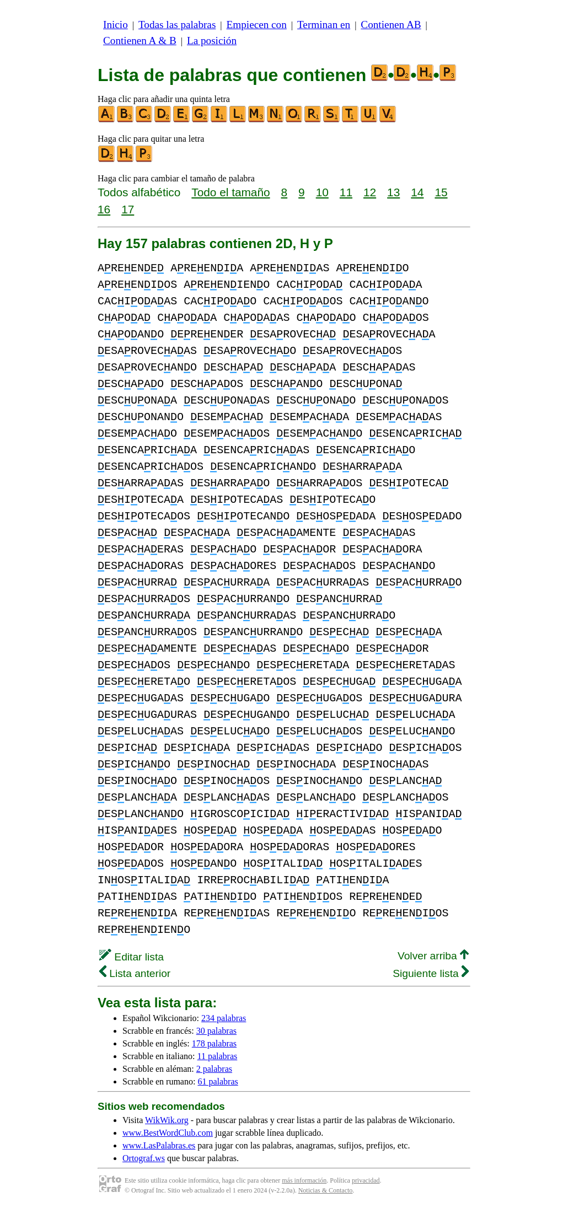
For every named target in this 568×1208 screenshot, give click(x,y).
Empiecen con (257, 24)
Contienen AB (391, 24)
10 (322, 192)
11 (346, 192)
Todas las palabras (177, 24)
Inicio (115, 24)
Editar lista (131, 957)
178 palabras (214, 1043)
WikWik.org (167, 1120)
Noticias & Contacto (325, 1190)
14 (417, 192)
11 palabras (217, 1056)
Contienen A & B (139, 40)
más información (304, 1180)
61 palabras (217, 1081)
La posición (212, 40)
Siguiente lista (431, 973)
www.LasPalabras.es (158, 1145)
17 (127, 209)
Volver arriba (433, 956)
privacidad (366, 1180)
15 (441, 192)
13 (393, 192)
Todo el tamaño (230, 192)
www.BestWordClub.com (167, 1132)
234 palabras (223, 1018)
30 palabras (216, 1030)
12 (369, 192)
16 (104, 209)
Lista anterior (134, 973)
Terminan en (323, 24)
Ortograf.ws (143, 1158)
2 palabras (214, 1068)
